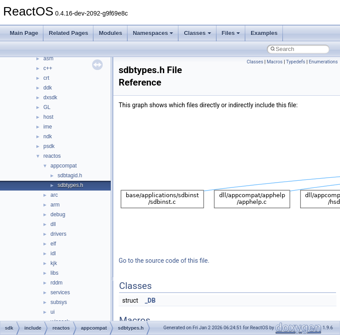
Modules (110, 33)
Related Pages (68, 33)
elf (53, 244)
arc (54, 195)
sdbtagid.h (70, 175)
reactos (52, 156)
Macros (275, 62)
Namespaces (153, 33)
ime (47, 127)
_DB (150, 300)
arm (55, 205)
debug (57, 214)
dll (53, 224)
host (48, 117)
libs (54, 273)
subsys (58, 302)
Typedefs (295, 62)
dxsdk (50, 97)
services (60, 292)
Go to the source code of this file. (164, 260)
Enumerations (323, 62)
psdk (48, 146)
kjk (53, 263)
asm (48, 58)
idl (53, 253)
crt (46, 78)
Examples (264, 33)
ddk (47, 88)
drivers (58, 234)
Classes (197, 33)
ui (52, 312)
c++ (47, 68)
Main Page (24, 33)
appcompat (63, 166)
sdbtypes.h (70, 185)
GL (46, 107)
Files (231, 33)
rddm (56, 283)
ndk (47, 136)
